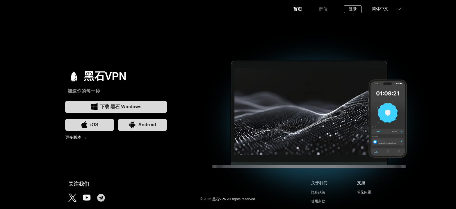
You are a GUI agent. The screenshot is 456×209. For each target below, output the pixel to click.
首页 (297, 9)
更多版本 (73, 137)
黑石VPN (219, 199)
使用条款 (318, 201)
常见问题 (364, 192)
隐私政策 (318, 192)
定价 (323, 9)
